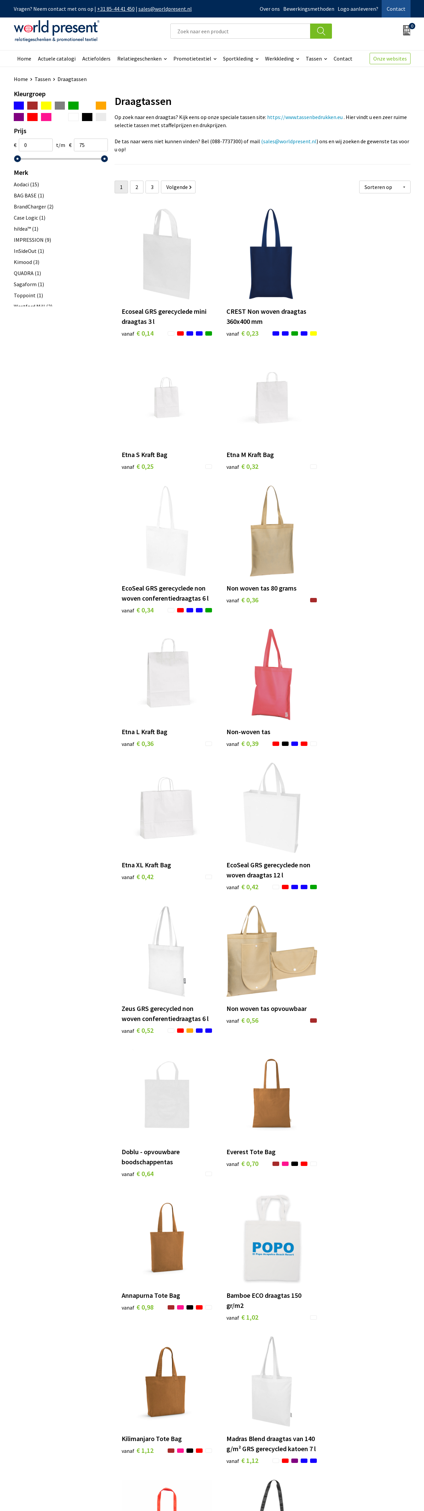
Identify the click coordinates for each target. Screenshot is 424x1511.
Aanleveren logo (141, 1440)
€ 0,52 (236, 748)
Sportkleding (238, 58)
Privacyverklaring (356, 1496)
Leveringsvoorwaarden (148, 1420)
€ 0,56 (335, 728)
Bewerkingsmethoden (308, 8)
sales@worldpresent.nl (165, 8)
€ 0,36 (335, 453)
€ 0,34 (236, 473)
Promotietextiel (192, 58)
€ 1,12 (236, 1012)
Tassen (314, 58)
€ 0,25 (335, 316)
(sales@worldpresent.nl (288, 141)
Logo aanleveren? (358, 8)
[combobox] (240, 31)
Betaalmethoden (240, 1400)
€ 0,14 (138, 327)
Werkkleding (279, 58)
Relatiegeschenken (139, 58)
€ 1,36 (335, 1179)
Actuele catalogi (57, 58)
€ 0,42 (335, 601)
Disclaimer (395, 1496)
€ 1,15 (138, 1159)
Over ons (270, 8)
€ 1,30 (236, 1169)
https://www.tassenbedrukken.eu (305, 117)
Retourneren (235, 1410)
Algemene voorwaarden (302, 1496)
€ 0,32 (138, 453)
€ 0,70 (236, 875)
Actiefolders (96, 58)
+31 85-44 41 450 (116, 8)
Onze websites (390, 58)
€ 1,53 (335, 1306)
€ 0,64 (138, 885)
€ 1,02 (138, 1022)
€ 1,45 (236, 1306)
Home (24, 58)
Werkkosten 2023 (142, 1400)
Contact (396, 8)
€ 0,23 (236, 327)
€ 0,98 (335, 875)
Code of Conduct (141, 1410)
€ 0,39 (236, 601)
